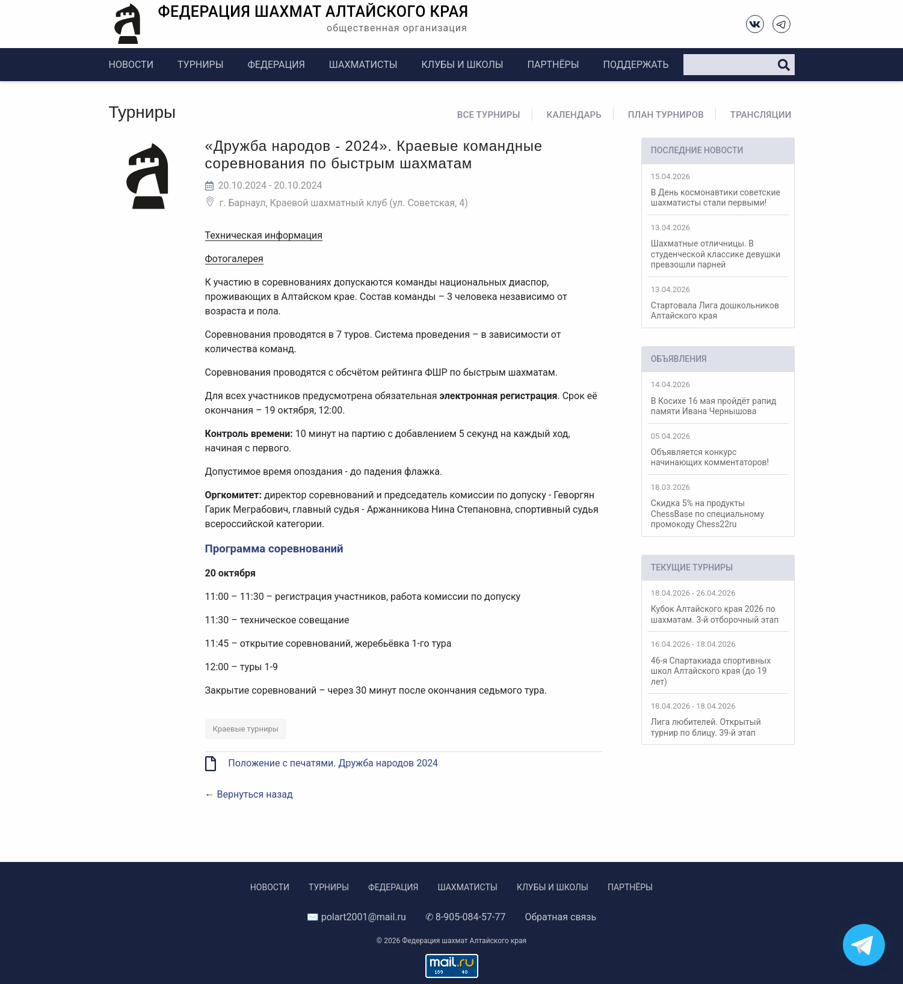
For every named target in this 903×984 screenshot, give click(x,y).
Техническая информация (264, 235)
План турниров (666, 114)
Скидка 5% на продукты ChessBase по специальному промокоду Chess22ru (718, 506)
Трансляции (761, 114)
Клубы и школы (463, 64)
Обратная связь (560, 917)
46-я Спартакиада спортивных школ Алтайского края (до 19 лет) (718, 663)
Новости (131, 64)
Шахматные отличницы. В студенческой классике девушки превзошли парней (718, 246)
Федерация (276, 64)
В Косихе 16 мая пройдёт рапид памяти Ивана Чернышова (718, 398)
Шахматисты (363, 64)
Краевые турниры (246, 728)
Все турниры (488, 114)
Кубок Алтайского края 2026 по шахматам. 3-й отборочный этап (718, 606)
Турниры (200, 64)
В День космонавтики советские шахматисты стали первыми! (718, 190)
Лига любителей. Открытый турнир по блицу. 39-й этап (718, 719)
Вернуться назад (254, 794)
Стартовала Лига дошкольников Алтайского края (718, 303)
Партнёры (553, 64)
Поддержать (635, 64)
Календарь (574, 114)
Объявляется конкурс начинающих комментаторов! (718, 450)
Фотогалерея (234, 258)
